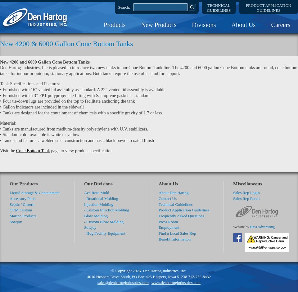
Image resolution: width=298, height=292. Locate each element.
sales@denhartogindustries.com (123, 282)
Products (115, 24)
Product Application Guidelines (184, 210)
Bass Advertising (262, 227)
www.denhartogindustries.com (176, 282)
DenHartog (35, 17)
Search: (124, 7)
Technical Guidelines (176, 204)
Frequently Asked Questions (181, 216)
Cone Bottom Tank (33, 150)
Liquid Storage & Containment (35, 192)
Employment (169, 227)
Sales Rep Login (246, 192)
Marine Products (23, 216)
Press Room (168, 221)
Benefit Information (175, 239)
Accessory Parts (22, 198)
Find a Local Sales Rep (177, 233)
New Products (159, 24)
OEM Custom (21, 210)
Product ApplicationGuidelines (268, 8)
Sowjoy (16, 221)
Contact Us (168, 198)
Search (192, 7)
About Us (244, 24)
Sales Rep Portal (246, 198)
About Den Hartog (173, 192)
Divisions (204, 24)
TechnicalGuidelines (219, 8)
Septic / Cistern (22, 204)
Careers (280, 24)
